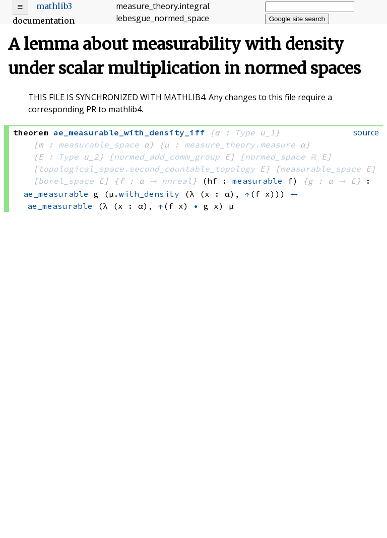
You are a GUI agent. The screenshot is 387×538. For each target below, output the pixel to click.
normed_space (275, 156)
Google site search (297, 19)
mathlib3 (54, 6)
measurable (257, 181)
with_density (149, 194)
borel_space (66, 181)
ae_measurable (56, 194)
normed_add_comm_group (167, 156)
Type (245, 132)
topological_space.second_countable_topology (146, 169)
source (366, 132)
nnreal (177, 181)
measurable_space (98, 144)
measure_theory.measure (239, 144)
